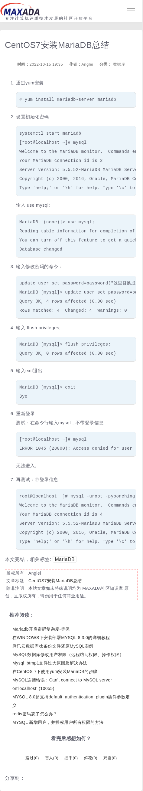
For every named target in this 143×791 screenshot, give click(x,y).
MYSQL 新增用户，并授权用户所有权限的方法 (58, 722)
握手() (71, 758)
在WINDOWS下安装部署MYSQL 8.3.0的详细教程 (61, 637)
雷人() (51, 758)
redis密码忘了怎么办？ (34, 713)
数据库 (119, 64)
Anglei (87, 64)
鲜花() (90, 758)
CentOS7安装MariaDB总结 (55, 580)
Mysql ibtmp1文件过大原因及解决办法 (49, 663)
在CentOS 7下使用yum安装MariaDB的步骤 (55, 671)
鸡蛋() (110, 758)
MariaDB (65, 559)
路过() (32, 758)
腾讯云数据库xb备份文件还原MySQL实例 (52, 646)
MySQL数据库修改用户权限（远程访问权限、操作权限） (68, 654)
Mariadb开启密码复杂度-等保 (41, 629)
